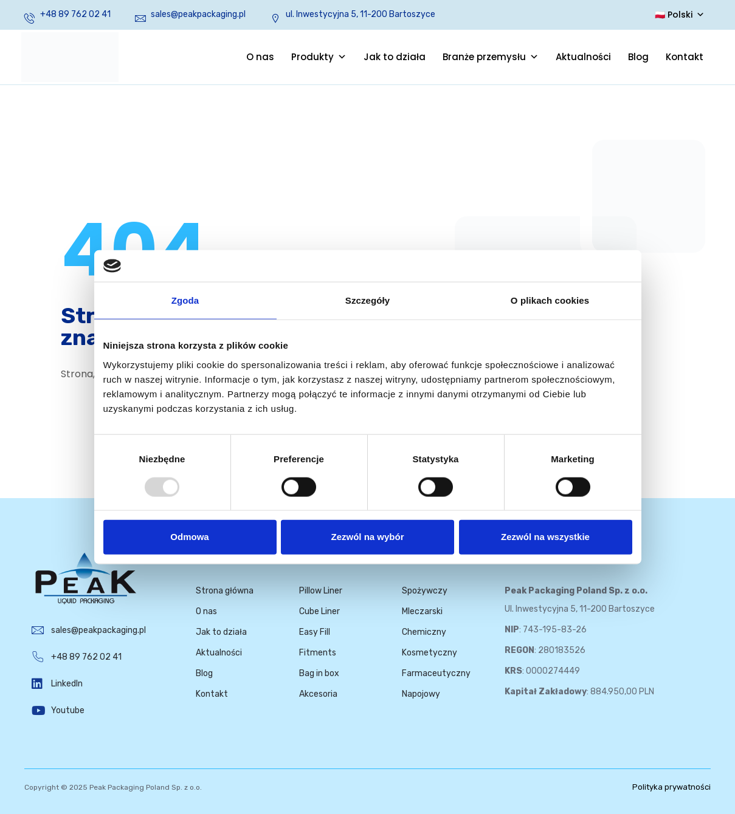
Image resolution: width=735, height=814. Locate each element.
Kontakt (684, 56)
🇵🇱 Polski (680, 14)
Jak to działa (395, 56)
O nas (260, 56)
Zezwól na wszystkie (545, 537)
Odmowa (189, 537)
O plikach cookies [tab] (550, 300)
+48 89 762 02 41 (75, 14)
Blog (638, 56)
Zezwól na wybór (367, 537)
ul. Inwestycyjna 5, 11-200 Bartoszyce (360, 14)
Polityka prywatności (671, 787)
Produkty (319, 57)
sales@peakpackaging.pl (198, 14)
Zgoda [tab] (185, 300)
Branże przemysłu (491, 57)
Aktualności (583, 56)
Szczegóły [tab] (367, 300)
